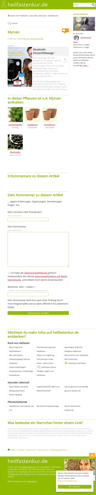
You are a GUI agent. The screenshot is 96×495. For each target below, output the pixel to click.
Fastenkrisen (14, 375)
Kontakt (21, 450)
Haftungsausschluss (58, 450)
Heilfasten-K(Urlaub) (77, 363)
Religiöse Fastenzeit (73, 351)
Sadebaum (32, 124)
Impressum (31, 450)
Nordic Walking (15, 394)
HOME (13, 450)
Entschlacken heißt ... (46, 359)
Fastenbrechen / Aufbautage (21, 371)
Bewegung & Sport (17, 390)
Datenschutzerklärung (67, 481)
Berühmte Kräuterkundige (48, 406)
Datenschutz (43, 450)
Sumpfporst (49, 124)
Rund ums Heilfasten (19, 15)
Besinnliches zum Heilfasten (76, 355)
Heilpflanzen (53, 15)
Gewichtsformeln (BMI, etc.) (48, 386)
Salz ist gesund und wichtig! (76, 386)
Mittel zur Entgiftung (45, 355)
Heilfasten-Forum (48, 367)
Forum (15, 23)
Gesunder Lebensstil (38, 15)
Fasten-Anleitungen (17, 367)
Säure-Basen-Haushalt (18, 386)
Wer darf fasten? (16, 355)
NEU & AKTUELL (71, 359)
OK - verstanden (74, 487)
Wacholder (15, 152)
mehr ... (85, 65)
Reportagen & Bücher (74, 347)
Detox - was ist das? (45, 363)
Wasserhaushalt (43, 390)
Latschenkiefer (15, 124)
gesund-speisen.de (73, 390)
